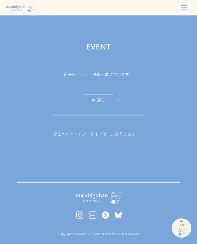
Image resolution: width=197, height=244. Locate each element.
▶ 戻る (98, 100)
